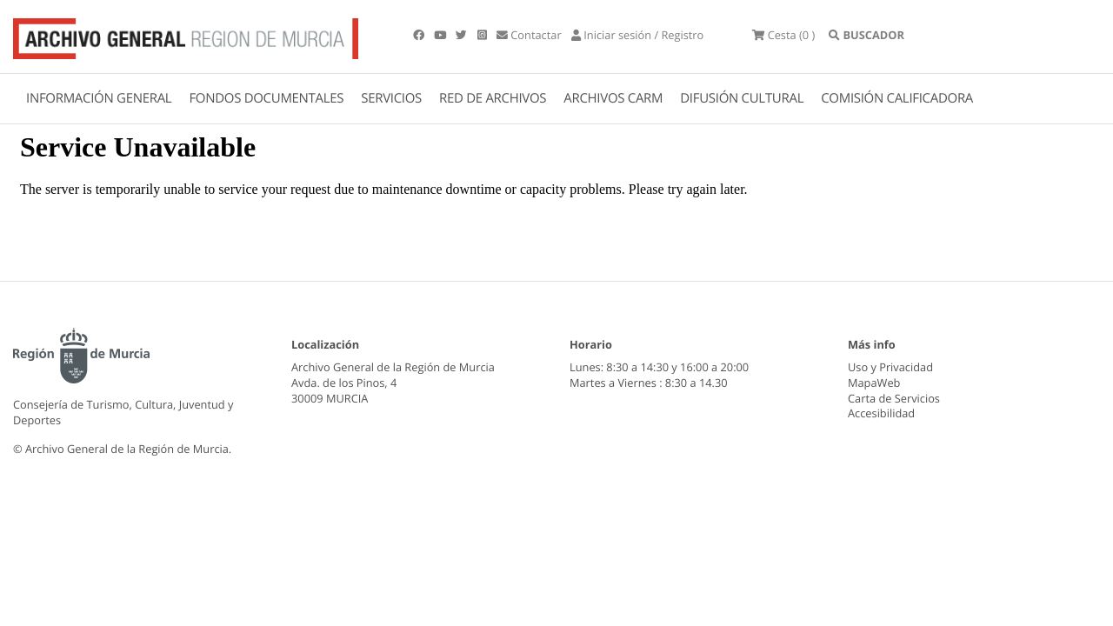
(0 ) (783, 35)
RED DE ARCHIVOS (492, 98)
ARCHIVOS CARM (613, 98)
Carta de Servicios (894, 398)
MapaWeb (874, 382)
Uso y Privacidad (890, 367)
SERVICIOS (391, 98)
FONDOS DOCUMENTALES (266, 98)
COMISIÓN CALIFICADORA (897, 98)
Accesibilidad (881, 413)
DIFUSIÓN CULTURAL (741, 98)
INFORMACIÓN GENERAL (98, 98)
